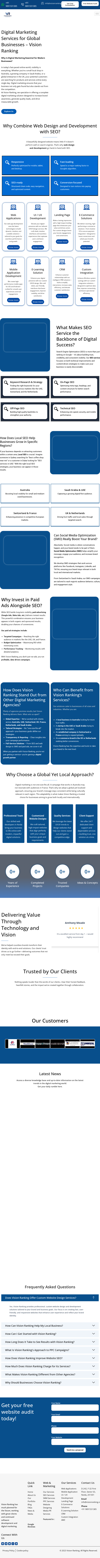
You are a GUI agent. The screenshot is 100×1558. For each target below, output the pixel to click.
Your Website (75, 1441)
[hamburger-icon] (97, 14)
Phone (75, 1430)
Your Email (75, 1418)
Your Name (75, 1407)
